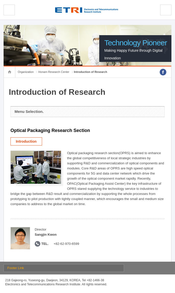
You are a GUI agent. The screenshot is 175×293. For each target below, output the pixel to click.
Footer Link (15, 268)
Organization (26, 71)
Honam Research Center (53, 71)
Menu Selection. (29, 111)
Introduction (26, 141)
